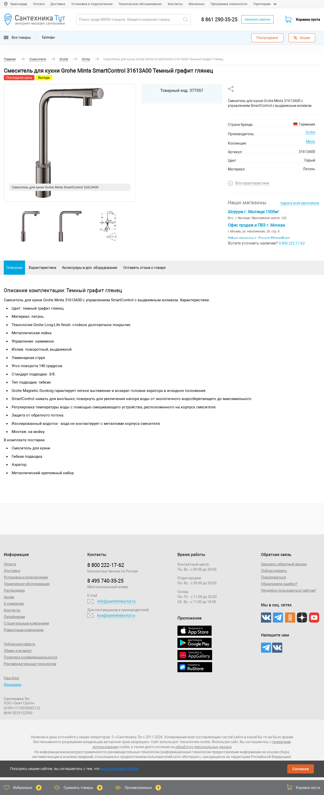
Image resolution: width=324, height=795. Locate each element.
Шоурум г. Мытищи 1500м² (253, 211)
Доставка (57, 4)
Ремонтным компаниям (24, 630)
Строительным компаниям (26, 623)
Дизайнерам (14, 617)
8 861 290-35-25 (219, 19)
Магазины (197, 4)
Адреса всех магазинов (299, 203)
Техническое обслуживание (140, 4)
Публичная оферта (19, 644)
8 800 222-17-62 (292, 243)
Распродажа (14, 590)
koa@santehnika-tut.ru (116, 615)
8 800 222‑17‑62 (105, 565)
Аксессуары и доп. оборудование (89, 268)
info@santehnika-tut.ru (116, 601)
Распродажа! (267, 38)
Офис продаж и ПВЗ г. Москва (256, 225)
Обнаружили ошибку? (279, 584)
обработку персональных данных (203, 747)
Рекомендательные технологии (30, 664)
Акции (302, 38)
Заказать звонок (257, 19)
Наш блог (11, 678)
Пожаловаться (273, 577)
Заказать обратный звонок (284, 564)
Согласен (300, 769)
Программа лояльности (229, 4)
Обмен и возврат (18, 651)
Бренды (48, 37)
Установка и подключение (92, 4)
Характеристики (42, 268)
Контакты (175, 4)
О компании (14, 604)
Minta (310, 142)
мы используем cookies (119, 769)
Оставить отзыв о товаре (144, 268)
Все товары (17, 37)
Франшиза (12, 685)
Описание (14, 268)
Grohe (310, 132)
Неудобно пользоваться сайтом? (288, 590)
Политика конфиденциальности (30, 657)
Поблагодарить (274, 571)
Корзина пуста (308, 19)
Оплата (39, 4)
